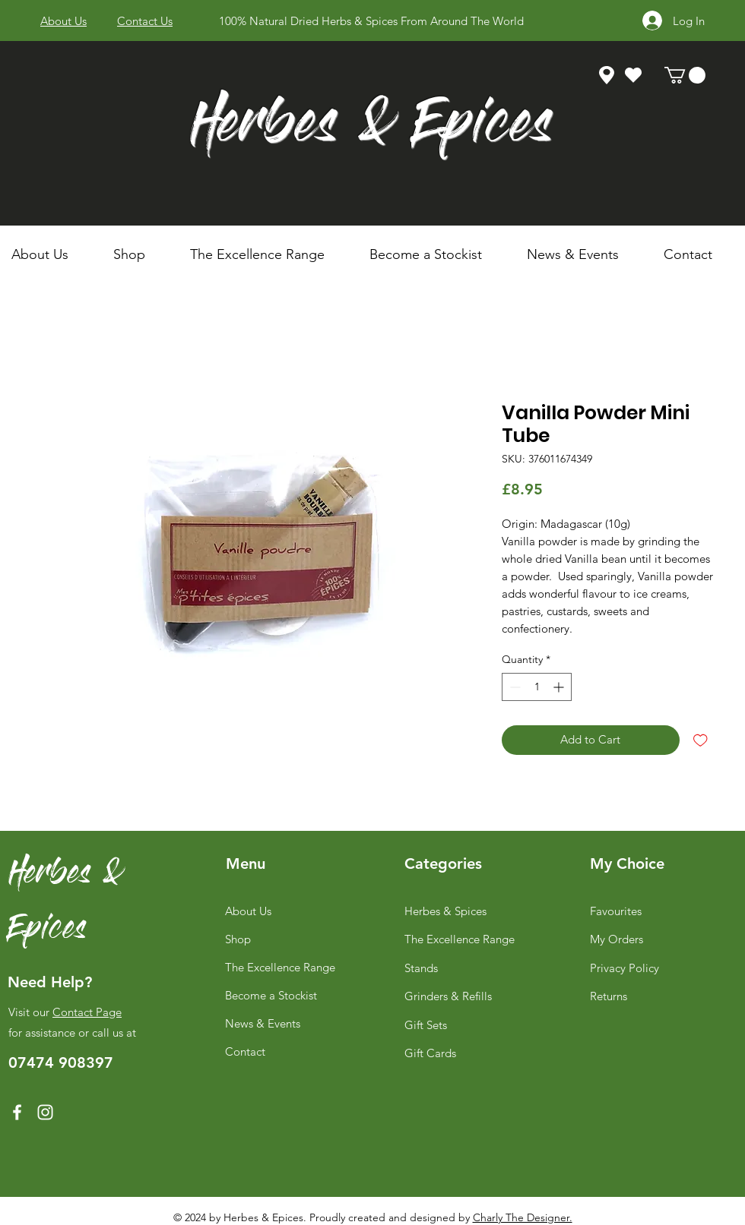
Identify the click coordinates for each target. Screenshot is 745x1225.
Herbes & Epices (371, 128)
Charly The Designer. (522, 1217)
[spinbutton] (536, 687)
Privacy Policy (624, 968)
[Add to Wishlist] (700, 740)
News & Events (262, 1023)
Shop (238, 939)
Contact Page (87, 1012)
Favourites (616, 911)
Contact (245, 1051)
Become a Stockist (271, 995)
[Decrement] (513, 687)
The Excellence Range (280, 967)
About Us (248, 911)
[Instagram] (45, 1112)
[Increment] (559, 687)
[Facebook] (17, 1112)
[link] (684, 75)
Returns (608, 996)
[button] (140, 254)
